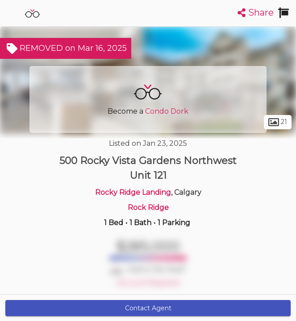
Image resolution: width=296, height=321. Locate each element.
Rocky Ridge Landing (133, 192)
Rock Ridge (148, 207)
